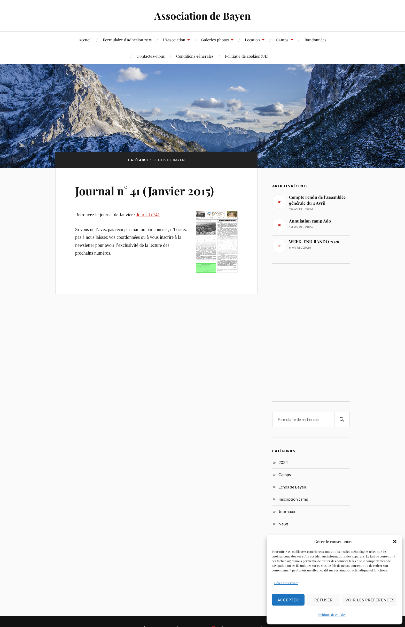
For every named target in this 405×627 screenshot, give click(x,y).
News (283, 523)
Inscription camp (293, 498)
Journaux (286, 511)
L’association (174, 39)
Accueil (85, 39)
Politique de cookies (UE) (246, 56)
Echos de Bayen (292, 486)
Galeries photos (215, 39)
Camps (282, 39)
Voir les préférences (369, 600)
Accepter (288, 600)
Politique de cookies (332, 615)
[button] (394, 541)
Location (252, 39)
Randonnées (315, 39)
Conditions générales (195, 56)
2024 (283, 462)
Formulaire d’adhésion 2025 (127, 39)
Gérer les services (286, 583)
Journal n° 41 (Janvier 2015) (144, 190)
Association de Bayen (202, 15)
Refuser (323, 600)
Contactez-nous (151, 56)
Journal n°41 (148, 214)
